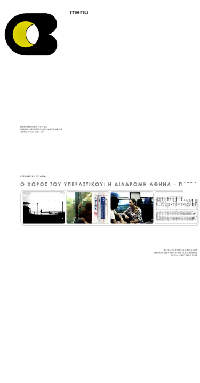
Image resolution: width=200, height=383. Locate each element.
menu (75, 12)
